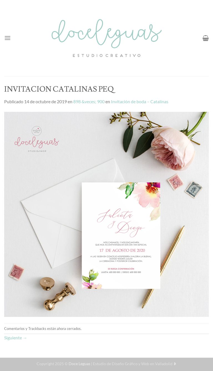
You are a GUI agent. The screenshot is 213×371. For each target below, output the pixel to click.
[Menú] (7, 38)
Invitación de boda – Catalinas (139, 101)
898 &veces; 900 (89, 101)
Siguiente (15, 337)
